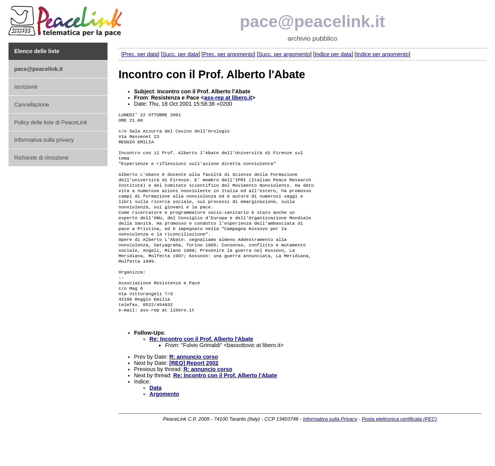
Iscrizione (26, 87)
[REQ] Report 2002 (193, 393)
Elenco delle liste (37, 51)
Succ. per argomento (284, 54)
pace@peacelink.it (312, 21)
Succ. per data (180, 54)
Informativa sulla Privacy (330, 449)
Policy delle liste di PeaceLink (50, 122)
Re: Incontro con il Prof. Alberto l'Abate (201, 369)
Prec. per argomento (228, 54)
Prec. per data (140, 54)
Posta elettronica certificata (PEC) (399, 449)
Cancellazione (31, 104)
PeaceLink (67, 19)
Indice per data (333, 54)
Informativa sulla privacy (44, 140)
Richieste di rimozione (41, 158)
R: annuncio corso (193, 387)
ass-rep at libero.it (228, 98)
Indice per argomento (382, 54)
